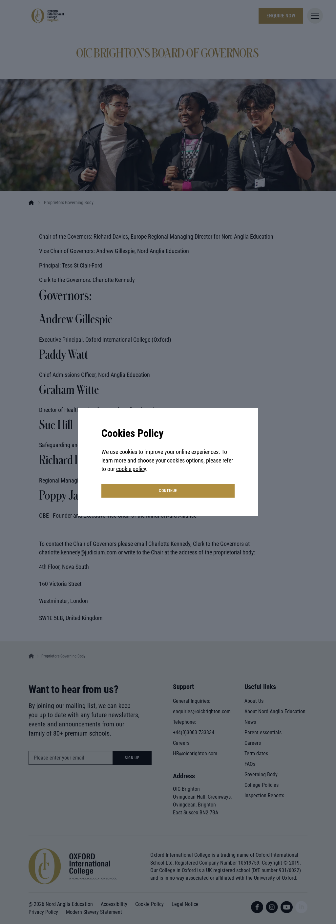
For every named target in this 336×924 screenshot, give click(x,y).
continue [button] (168, 490)
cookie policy (131, 468)
